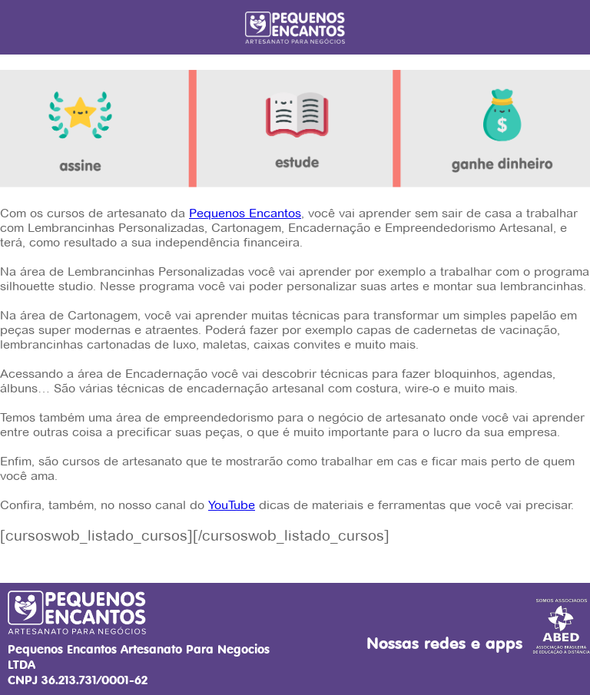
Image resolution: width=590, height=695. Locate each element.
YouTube (231, 505)
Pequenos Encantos (245, 213)
